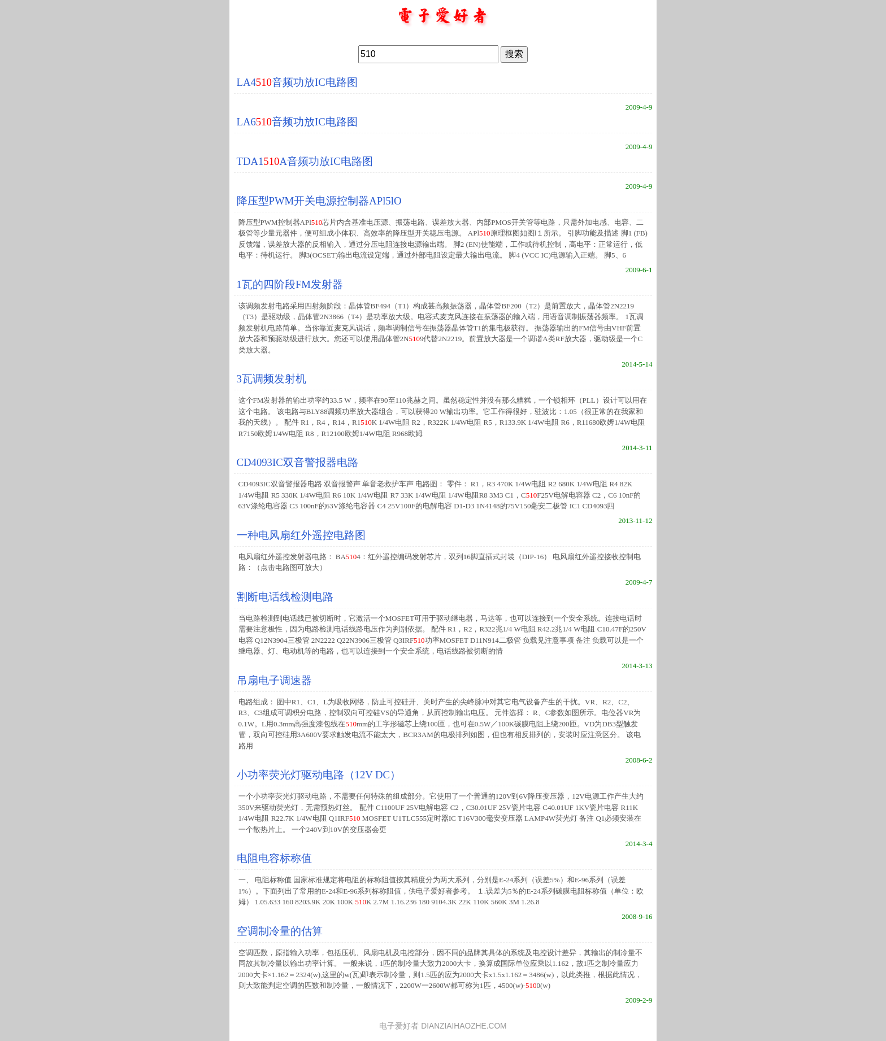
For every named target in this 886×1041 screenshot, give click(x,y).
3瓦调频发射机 (271, 379)
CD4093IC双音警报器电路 (297, 462)
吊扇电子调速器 (274, 680)
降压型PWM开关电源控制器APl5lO (319, 201)
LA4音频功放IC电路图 (297, 82)
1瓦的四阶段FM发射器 (290, 284)
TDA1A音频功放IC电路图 (305, 161)
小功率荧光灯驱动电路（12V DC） (319, 775)
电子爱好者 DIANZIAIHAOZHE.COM (442, 1026)
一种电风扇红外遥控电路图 (301, 535)
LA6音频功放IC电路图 (297, 122)
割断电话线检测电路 (285, 597)
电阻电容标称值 (274, 858)
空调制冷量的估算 (280, 931)
